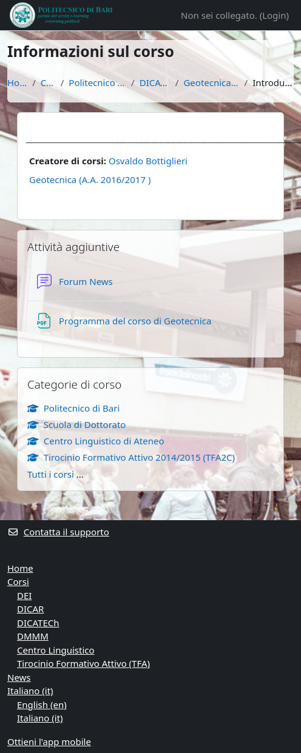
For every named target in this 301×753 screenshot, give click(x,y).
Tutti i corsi (50, 474)
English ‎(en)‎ (42, 704)
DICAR (30, 609)
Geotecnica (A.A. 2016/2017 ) (89, 179)
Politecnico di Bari (97, 82)
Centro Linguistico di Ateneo (95, 441)
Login (274, 15)
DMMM (33, 636)
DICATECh (155, 82)
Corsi (48, 82)
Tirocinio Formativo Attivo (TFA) (83, 663)
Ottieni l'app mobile (49, 741)
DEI (24, 595)
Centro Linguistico (56, 650)
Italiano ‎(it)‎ (30, 690)
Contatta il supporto (58, 532)
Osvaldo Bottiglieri (148, 161)
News (19, 677)
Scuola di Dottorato (76, 424)
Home (17, 82)
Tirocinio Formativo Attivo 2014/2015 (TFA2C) (131, 457)
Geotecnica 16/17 (211, 82)
